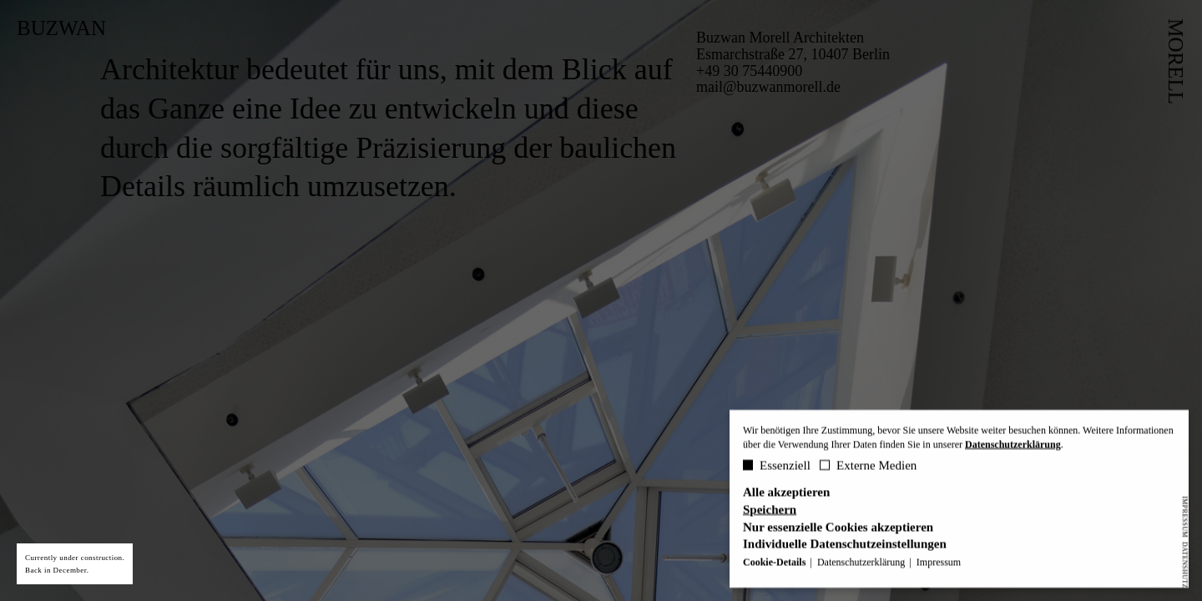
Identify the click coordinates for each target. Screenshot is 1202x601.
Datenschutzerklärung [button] (862, 563)
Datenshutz (1185, 564)
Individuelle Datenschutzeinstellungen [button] (845, 546)
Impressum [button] (939, 563)
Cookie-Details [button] (775, 563)
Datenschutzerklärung (1013, 446)
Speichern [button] (769, 511)
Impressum (1185, 517)
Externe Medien (868, 466)
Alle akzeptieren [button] (786, 493)
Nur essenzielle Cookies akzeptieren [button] (838, 529)
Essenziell (777, 466)
